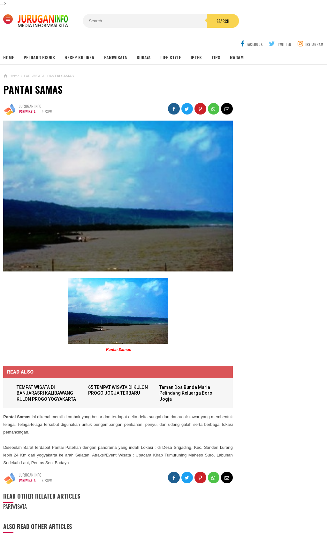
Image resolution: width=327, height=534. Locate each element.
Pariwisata (115, 42)
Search (202, 21)
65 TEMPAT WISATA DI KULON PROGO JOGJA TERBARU (109, 370)
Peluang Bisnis (39, 42)
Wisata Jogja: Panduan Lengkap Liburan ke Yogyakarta (276, 178)
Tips (215, 42)
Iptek (196, 42)
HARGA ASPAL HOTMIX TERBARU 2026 (266, 394)
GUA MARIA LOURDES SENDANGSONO (272, 205)
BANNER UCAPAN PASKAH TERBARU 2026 (269, 344)
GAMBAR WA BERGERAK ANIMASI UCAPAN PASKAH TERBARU (279, 320)
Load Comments (112, 524)
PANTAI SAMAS (33, 74)
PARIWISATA (27, 96)
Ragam (237, 42)
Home (8, 42)
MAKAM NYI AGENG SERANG (264, 193)
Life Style (170, 42)
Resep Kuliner (80, 42)
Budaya (144, 42)
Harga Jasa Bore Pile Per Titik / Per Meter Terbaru (271, 419)
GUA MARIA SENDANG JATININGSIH (269, 217)
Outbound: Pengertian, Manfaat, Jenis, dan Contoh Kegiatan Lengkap (276, 232)
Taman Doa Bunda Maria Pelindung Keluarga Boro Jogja (180, 370)
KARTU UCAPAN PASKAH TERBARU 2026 (268, 369)
